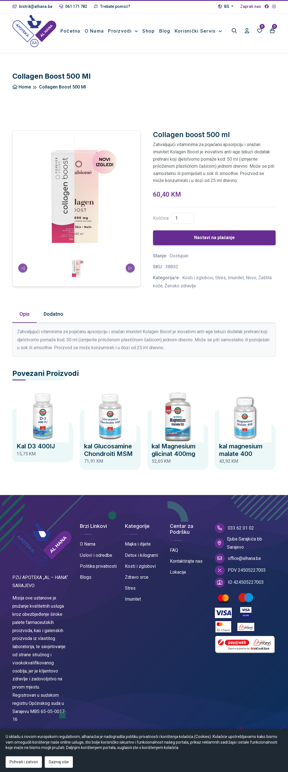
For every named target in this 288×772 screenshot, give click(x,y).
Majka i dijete (138, 548)
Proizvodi (120, 29)
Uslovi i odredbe (96, 559)
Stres (130, 593)
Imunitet (133, 604)
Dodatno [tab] (53, 319)
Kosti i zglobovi (140, 570)
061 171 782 (73, 6)
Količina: (161, 223)
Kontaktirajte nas (186, 566)
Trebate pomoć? (112, 6)
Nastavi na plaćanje (214, 242)
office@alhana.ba (238, 563)
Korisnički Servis (196, 29)
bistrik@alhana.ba (32, 6)
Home (21, 91)
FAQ (174, 555)
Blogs (85, 582)
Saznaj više (59, 762)
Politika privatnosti (98, 570)
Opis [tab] (24, 319)
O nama (93, 33)
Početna (72, 29)
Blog (164, 29)
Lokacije (178, 577)
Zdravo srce (136, 582)
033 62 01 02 (234, 532)
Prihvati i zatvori (24, 762)
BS (224, 6)
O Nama (87, 548)
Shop (148, 29)
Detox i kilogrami (141, 559)
